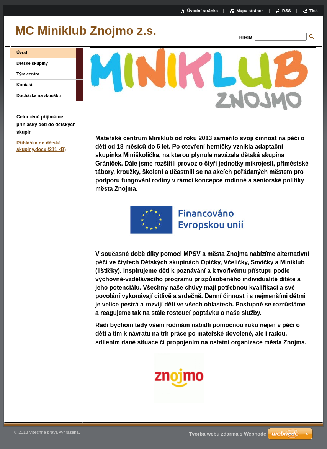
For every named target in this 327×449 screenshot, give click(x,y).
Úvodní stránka (202, 10)
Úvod (21, 52)
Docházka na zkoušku (38, 95)
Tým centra (27, 74)
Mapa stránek (250, 10)
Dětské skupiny (32, 63)
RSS (286, 10)
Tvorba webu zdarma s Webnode (227, 434)
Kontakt (24, 84)
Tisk (313, 10)
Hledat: (246, 37)
